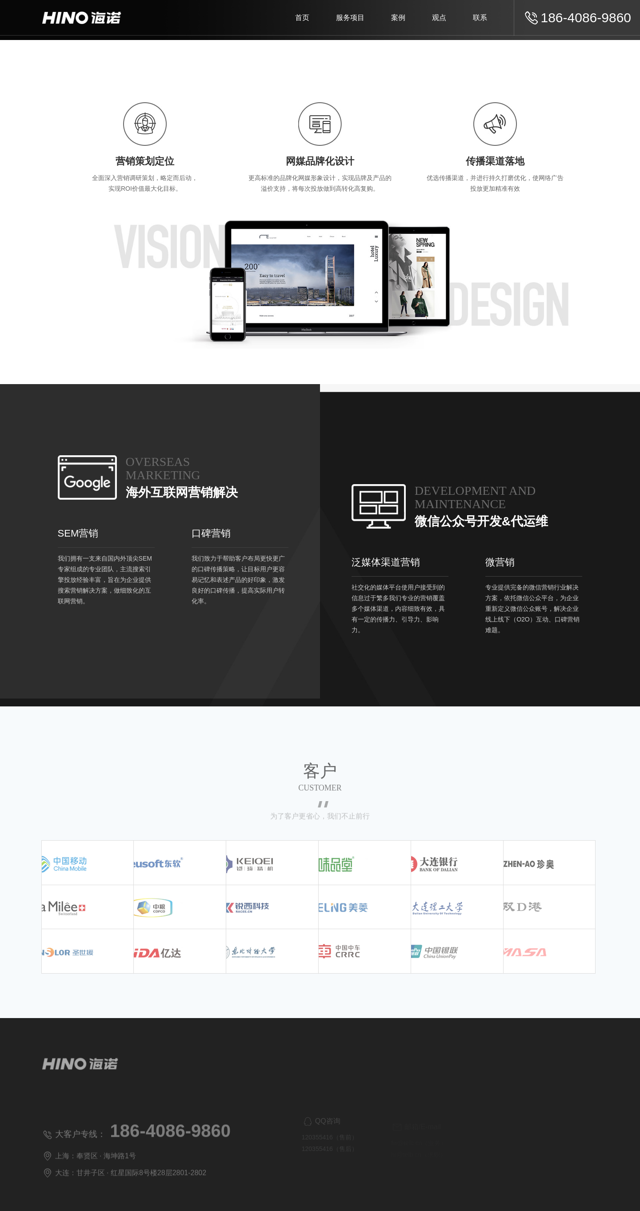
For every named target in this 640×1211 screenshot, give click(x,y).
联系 (480, 17)
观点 (439, 17)
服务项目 (350, 17)
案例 (398, 17)
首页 (302, 17)
